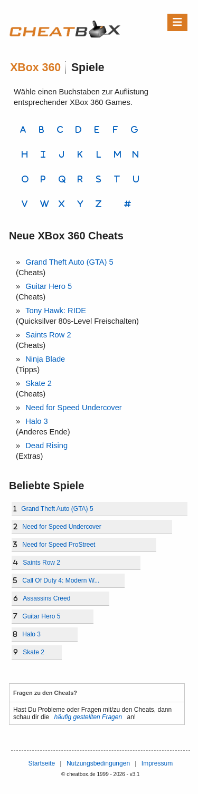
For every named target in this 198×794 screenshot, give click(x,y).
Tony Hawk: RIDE (55, 310)
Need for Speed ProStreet (58, 544)
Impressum (157, 763)
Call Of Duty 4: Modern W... (60, 580)
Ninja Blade (45, 359)
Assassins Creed (46, 598)
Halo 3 (36, 421)
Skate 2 (38, 383)
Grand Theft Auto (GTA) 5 (69, 262)
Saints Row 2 (48, 335)
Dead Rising (46, 445)
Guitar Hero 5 (48, 286)
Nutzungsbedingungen (98, 763)
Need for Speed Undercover (73, 407)
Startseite (41, 763)
